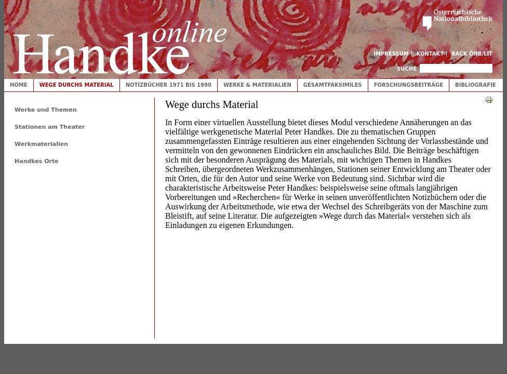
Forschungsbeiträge (408, 85)
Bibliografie (475, 85)
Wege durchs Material (76, 85)
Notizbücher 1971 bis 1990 (168, 85)
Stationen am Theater (50, 127)
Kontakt (430, 54)
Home (19, 85)
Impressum (391, 54)
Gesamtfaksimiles (332, 85)
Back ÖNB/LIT (471, 54)
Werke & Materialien (257, 85)
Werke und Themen (46, 109)
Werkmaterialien (41, 144)
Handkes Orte (37, 161)
